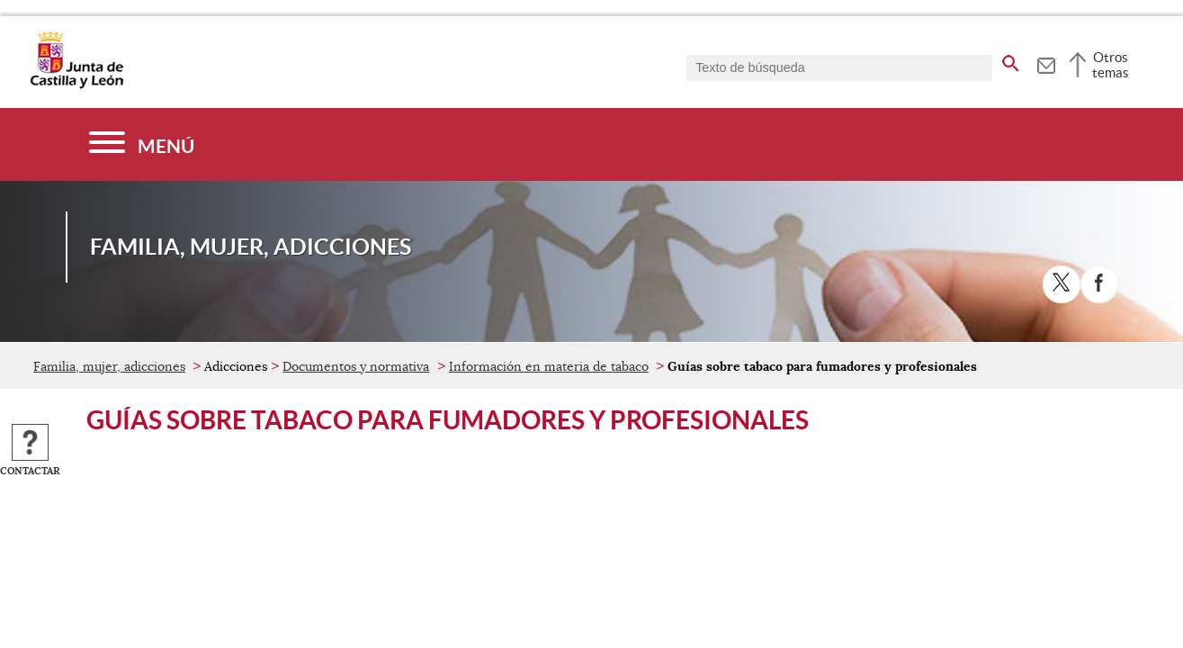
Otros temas (1110, 65)
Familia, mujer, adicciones (109, 366)
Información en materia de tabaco (549, 366)
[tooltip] (1046, 63)
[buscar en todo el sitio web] (1010, 60)
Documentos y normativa (355, 366)
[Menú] (142, 144)
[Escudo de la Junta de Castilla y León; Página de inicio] (76, 85)
